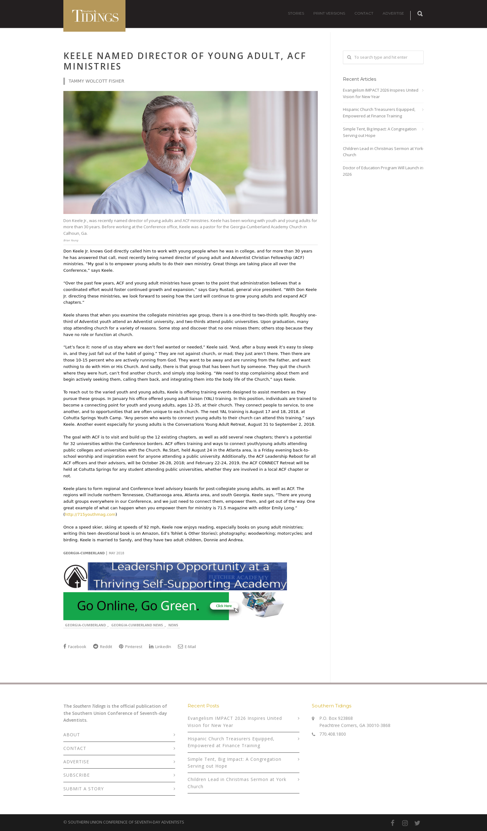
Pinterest (130, 646)
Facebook (74, 646)
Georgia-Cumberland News (137, 625)
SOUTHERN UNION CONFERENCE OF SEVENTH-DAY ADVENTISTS (126, 822)
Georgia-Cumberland (85, 625)
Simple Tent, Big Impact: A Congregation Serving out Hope (379, 132)
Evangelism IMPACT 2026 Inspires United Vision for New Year (380, 93)
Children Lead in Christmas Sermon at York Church (383, 152)
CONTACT (363, 13)
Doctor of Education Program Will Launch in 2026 (383, 171)
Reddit (102, 646)
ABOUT (71, 735)
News (173, 625)
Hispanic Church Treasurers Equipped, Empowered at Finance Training (379, 113)
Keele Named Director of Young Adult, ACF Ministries (185, 61)
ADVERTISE (393, 13)
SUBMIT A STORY (83, 789)
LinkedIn (160, 646)
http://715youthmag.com (90, 514)
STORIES (296, 13)
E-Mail (187, 646)
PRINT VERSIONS (329, 13)
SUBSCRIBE (76, 775)
